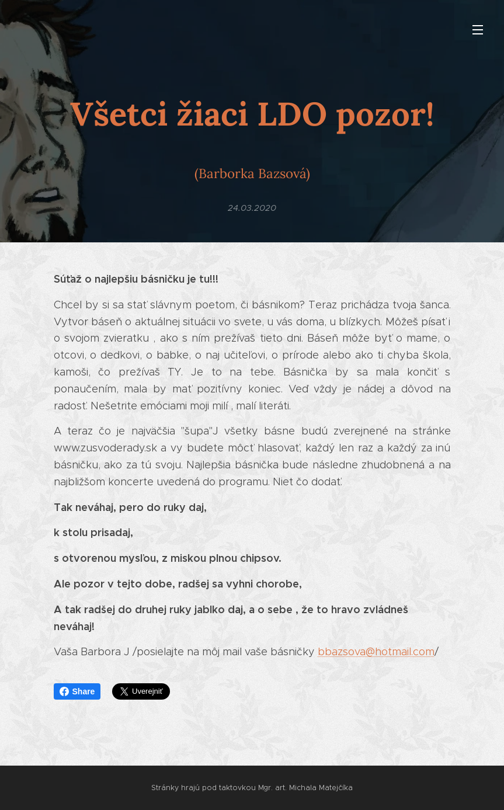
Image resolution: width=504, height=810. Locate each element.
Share (77, 691)
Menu (477, 29)
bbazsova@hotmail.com (376, 651)
